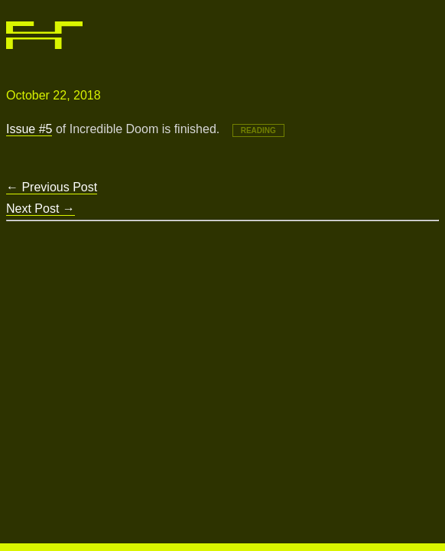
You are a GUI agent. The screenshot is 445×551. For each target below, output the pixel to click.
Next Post (40, 208)
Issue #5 (29, 128)
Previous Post (51, 187)
